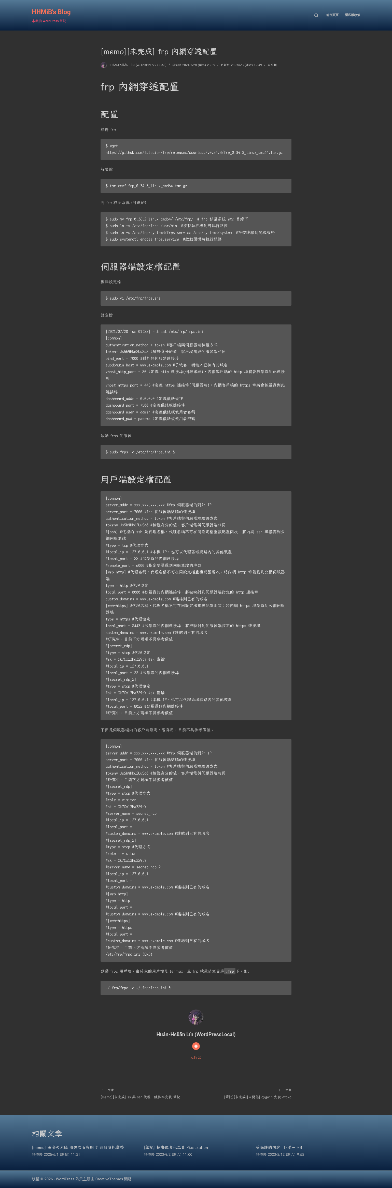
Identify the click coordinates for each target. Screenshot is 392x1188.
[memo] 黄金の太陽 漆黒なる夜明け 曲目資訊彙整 (78, 1147)
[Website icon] (196, 1046)
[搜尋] (316, 15)
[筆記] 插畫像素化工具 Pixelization (176, 1147)
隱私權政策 (352, 15)
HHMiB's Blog (51, 12)
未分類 (272, 65)
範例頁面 (332, 15)
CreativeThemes (109, 1179)
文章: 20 (196, 1057)
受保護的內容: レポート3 (279, 1147)
